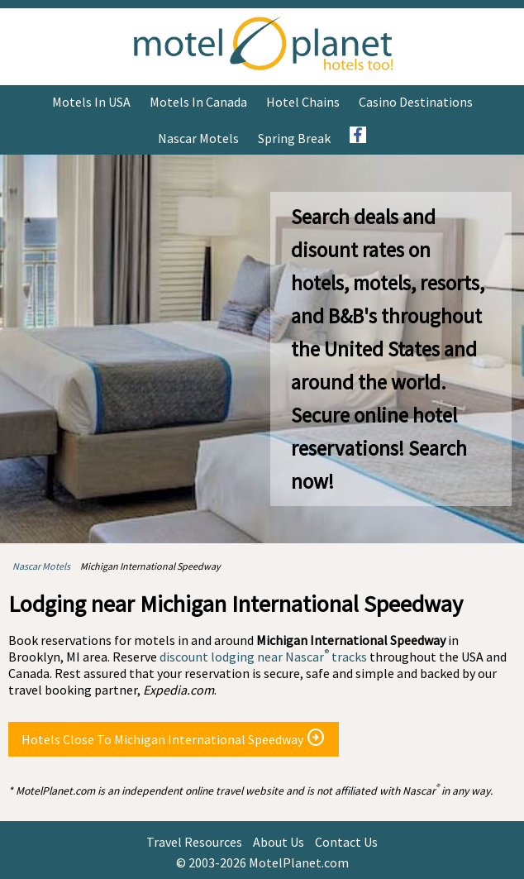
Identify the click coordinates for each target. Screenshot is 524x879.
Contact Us (346, 842)
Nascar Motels (198, 138)
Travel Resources (194, 842)
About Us (278, 842)
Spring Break (294, 138)
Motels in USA (91, 101)
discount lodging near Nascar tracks (263, 656)
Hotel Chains (303, 101)
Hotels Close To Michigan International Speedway (173, 737)
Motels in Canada (198, 101)
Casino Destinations (416, 101)
